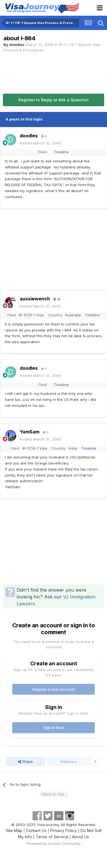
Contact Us (36, 830)
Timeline (61, 152)
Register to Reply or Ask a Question (53, 99)
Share (25, 761)
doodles (17, 44)
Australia (73, 315)
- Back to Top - (53, 794)
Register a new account (53, 689)
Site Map (14, 830)
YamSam (29, 432)
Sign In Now (53, 727)
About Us (80, 836)
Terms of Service (52, 836)
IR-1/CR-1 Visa (31, 315)
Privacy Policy (63, 830)
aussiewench (35, 299)
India (72, 448)
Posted (40, 143)
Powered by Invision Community (54, 843)
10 (56, 299)
